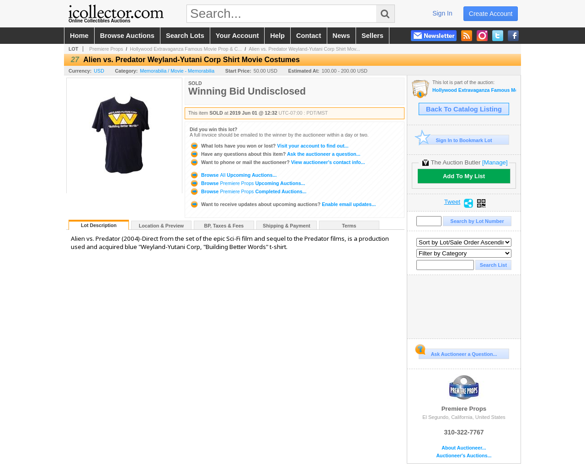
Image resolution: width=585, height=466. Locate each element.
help (277, 35)
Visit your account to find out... (269, 145)
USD (99, 71)
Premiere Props (106, 49)
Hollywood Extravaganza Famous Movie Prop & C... (186, 49)
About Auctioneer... (463, 447)
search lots (185, 35)
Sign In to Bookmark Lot (455, 140)
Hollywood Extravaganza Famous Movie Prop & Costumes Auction (474, 90)
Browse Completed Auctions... (248, 191)
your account (237, 35)
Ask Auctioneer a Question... (458, 353)
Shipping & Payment (286, 225)
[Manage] (494, 162)
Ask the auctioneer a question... (275, 154)
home (79, 35)
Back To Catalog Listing (464, 109)
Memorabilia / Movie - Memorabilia (177, 71)
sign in (442, 13)
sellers (372, 35)
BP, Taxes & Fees (224, 225)
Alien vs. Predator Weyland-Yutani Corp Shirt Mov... (304, 49)
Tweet (452, 202)
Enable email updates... (283, 204)
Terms (349, 225)
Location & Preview (161, 225)
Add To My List (464, 176)
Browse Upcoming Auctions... (233, 175)
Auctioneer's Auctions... (463, 455)
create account (491, 13)
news (341, 35)
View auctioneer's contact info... (277, 162)
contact (308, 35)
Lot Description (99, 225)
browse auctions (127, 35)
